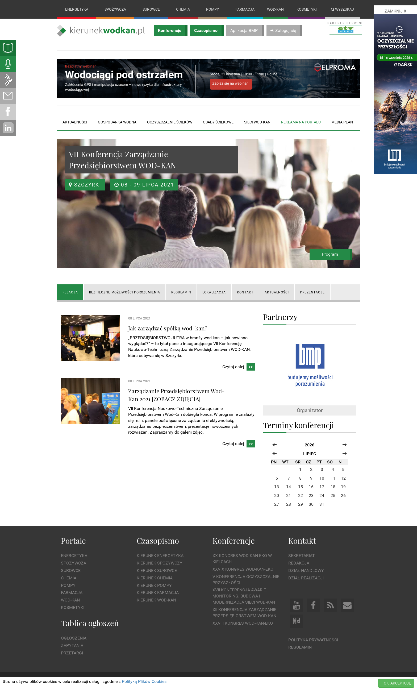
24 (321, 495)
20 (276, 495)
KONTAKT (245, 292)
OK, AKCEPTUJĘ (397, 683)
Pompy (212, 9)
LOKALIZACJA (214, 292)
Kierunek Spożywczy (159, 563)
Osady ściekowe (218, 122)
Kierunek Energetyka (160, 555)
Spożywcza (115, 9)
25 (333, 495)
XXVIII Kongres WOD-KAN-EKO (242, 623)
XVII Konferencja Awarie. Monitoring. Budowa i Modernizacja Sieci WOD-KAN (243, 596)
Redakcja (298, 563)
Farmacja (245, 9)
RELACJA (70, 292)
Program (330, 254)
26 (343, 495)
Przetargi (72, 652)
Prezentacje (312, 292)
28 (288, 504)
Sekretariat (301, 555)
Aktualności (74, 122)
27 (276, 504)
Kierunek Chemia (155, 577)
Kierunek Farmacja (158, 592)
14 (288, 486)
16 (311, 486)
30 (311, 504)
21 (288, 495)
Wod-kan (275, 9)
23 (311, 495)
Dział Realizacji (306, 577)
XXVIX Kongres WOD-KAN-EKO (242, 569)
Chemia (183, 9)
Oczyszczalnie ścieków (169, 122)
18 (333, 486)
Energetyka (76, 9)
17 (321, 486)
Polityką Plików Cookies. (145, 681)
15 (300, 486)
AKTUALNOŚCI (277, 292)
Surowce (151, 9)
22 (300, 495)
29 (300, 504)
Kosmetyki (307, 9)
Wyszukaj (342, 9)
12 (343, 478)
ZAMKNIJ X (395, 11)
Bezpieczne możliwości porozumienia (124, 292)
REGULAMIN (181, 292)
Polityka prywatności (313, 639)
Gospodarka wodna (117, 122)
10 (321, 478)
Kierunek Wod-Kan (156, 600)
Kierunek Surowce (157, 570)
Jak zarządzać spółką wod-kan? (167, 328)
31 (321, 504)
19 (343, 486)
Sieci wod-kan (257, 122)
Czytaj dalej (238, 367)
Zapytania (72, 645)
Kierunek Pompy (154, 585)
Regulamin (300, 647)
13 (276, 486)
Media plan (342, 122)
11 (333, 478)
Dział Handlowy (306, 570)
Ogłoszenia (73, 638)
